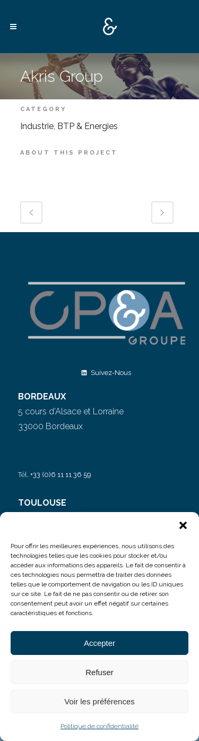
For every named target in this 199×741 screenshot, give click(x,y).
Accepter (99, 643)
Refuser (99, 672)
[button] (183, 525)
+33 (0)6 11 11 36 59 (60, 475)
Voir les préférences (99, 701)
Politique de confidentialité (99, 726)
